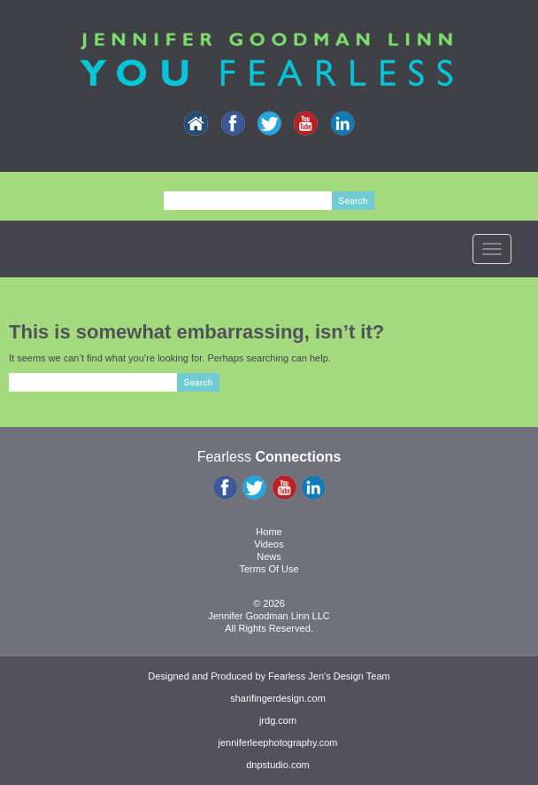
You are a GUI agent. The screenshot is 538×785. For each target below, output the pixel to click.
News (269, 556)
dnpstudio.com (278, 764)
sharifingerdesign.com (278, 698)
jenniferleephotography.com (278, 742)
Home (268, 531)
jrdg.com (277, 720)
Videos (268, 544)
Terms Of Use (268, 568)
